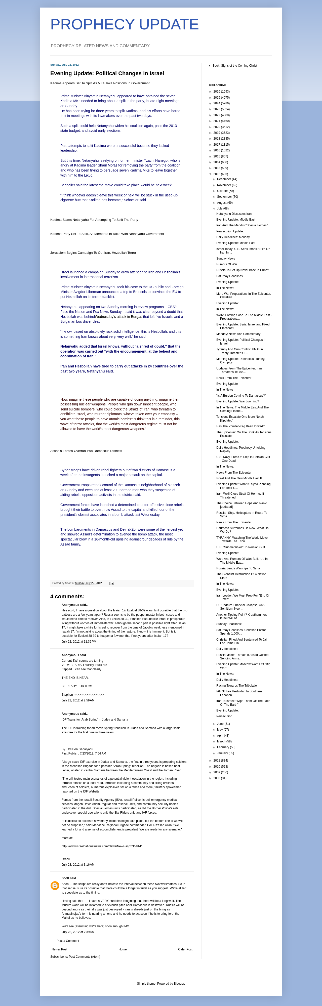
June (220, 724)
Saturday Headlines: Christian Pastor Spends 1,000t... (241, 631)
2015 (217, 156)
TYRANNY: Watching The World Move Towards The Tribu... (242, 539)
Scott (65, 878)
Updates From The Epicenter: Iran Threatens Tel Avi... (239, 370)
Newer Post (59, 949)
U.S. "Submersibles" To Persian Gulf (240, 547)
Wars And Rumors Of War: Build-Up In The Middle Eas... (242, 560)
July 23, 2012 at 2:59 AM (78, 700)
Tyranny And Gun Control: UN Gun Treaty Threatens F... (239, 351)
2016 (217, 150)
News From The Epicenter (233, 378)
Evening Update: (227, 282)
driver (87, 321)
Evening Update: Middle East (235, 219)
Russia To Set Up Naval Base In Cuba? (242, 270)
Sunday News (225, 258)
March (221, 741)
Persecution (224, 716)
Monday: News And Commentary (238, 334)
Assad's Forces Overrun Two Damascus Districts (86, 451)
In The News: (225, 288)
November (224, 185)
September (225, 196)
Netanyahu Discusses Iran (234, 214)
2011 (217, 760)
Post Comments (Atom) (84, 956)
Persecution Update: (230, 231)
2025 (217, 97)
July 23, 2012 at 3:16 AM (78, 864)
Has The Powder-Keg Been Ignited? (240, 426)
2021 (217, 121)
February (223, 747)
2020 (217, 127)
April (220, 735)
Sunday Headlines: (229, 624)
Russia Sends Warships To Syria (238, 568)
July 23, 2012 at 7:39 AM (78, 932)
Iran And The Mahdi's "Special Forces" (242, 225)
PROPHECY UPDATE (124, 24)
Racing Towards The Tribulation (237, 685)
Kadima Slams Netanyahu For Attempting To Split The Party (94, 220)
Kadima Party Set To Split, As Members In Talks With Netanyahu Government (107, 234)
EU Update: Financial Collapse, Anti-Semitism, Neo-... (240, 606)
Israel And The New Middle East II (239, 478)
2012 (217, 174)
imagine (75, 399)
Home (123, 949)
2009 (217, 772)
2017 (217, 144)
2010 (217, 766)
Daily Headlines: (227, 649)
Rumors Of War (226, 264)
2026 (217, 91)
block (117, 409)
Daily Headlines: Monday (233, 237)
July (220, 208)
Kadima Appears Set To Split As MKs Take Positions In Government (100, 83)
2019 (217, 133)
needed (87, 101)
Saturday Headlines (229, 276)
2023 (217, 109)
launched (77, 272)
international (93, 277)
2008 (217, 778)
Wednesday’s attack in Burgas (118, 317)
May (220, 729)
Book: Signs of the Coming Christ (235, 65)
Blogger (179, 983)
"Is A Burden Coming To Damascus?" (241, 395)
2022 (217, 115)
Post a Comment (68, 941)
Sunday (71, 490)
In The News (224, 389)
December (224, 179)
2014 (217, 162)
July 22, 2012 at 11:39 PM (79, 641)
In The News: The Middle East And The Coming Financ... (242, 409)
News (104, 312)
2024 (217, 103)
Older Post (185, 949)
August (222, 202)
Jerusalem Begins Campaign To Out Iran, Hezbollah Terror (93, 253)
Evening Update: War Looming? (237, 401)
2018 (217, 138)
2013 (217, 168)
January (223, 753)
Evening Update (227, 384)
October (223, 191)
